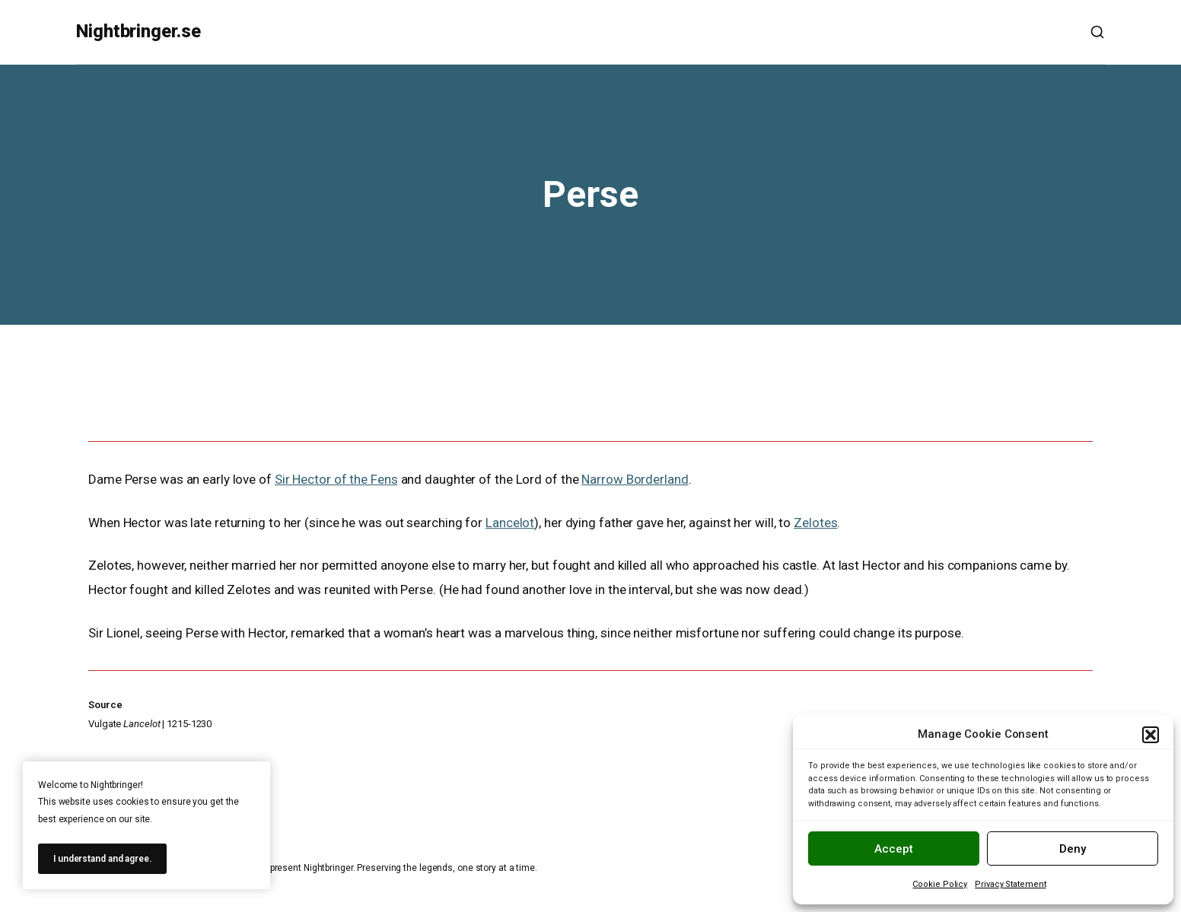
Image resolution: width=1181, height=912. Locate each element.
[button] (1150, 734)
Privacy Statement (1010, 884)
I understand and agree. (102, 858)
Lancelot (509, 522)
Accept (893, 849)
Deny (1072, 849)
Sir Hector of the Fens (336, 479)
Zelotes (815, 522)
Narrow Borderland (634, 479)
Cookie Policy (939, 884)
